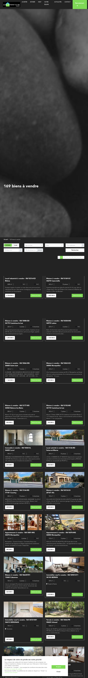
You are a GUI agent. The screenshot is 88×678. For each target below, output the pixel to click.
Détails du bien (36, 295)
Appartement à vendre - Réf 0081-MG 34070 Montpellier (20, 534)
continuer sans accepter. (11, 672)
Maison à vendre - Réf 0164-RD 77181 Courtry (17, 491)
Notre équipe (46, 3)
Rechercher (75, 250)
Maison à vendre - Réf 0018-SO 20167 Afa (58, 491)
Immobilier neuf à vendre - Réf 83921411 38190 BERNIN (62, 576)
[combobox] (33, 245)
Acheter (24, 2)
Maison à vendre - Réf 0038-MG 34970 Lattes (58, 322)
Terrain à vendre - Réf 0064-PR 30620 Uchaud (58, 621)
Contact (67, 2)
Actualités (57, 2)
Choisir (58, 672)
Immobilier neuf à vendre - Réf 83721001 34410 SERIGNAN (21, 621)
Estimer (32, 2)
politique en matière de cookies (13, 669)
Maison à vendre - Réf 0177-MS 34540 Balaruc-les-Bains (17, 406)
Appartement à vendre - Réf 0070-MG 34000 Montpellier (61, 534)
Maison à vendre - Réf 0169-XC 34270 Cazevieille (58, 279)
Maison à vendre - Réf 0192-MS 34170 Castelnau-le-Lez (58, 406)
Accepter (58, 667)
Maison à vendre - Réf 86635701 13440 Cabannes (17, 576)
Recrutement (79, 4)
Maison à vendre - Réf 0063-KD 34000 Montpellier (58, 364)
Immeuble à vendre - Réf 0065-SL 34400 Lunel (18, 449)
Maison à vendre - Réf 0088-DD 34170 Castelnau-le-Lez (17, 322)
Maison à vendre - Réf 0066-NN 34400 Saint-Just (17, 364)
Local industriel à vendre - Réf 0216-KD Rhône (20, 279)
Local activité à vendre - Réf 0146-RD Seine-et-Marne (60, 449)
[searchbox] (33, 245)
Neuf (39, 2)
